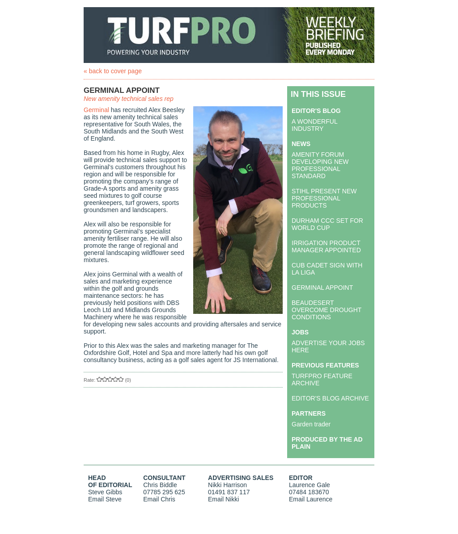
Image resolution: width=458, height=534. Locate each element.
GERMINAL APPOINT (322, 287)
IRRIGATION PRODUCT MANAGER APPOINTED (326, 246)
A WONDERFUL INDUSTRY (314, 125)
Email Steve (105, 499)
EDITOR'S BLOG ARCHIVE (330, 398)
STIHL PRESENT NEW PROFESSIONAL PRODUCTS (324, 198)
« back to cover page (113, 71)
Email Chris (159, 499)
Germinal (96, 109)
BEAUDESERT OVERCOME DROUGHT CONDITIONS (326, 310)
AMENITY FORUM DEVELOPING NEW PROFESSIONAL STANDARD (320, 165)
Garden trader (311, 424)
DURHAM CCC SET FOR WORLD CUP (327, 224)
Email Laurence (310, 499)
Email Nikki (223, 499)
